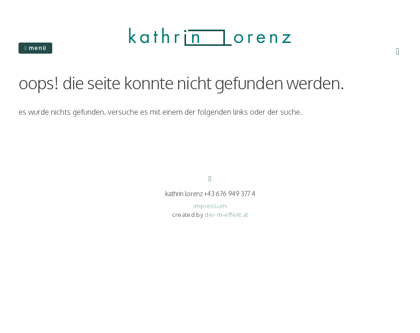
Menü (35, 47)
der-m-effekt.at (226, 214)
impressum (210, 206)
